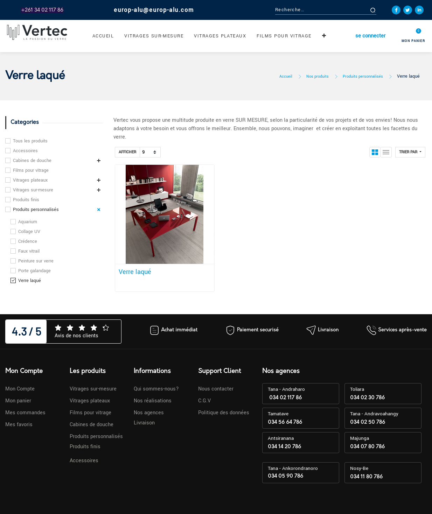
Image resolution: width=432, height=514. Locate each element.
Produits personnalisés (363, 76)
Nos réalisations (153, 400)
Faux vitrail (29, 251)
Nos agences (149, 412)
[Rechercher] (380, 10)
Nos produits (317, 76)
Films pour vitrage (31, 170)
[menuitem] (103, 36)
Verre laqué (408, 76)
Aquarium (27, 222)
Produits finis (26, 200)
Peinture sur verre (36, 261)
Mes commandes (25, 412)
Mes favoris (19, 424)
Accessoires (25, 151)
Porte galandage (34, 271)
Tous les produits (30, 141)
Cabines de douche (32, 160)
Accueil (285, 76)
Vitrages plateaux (30, 180)
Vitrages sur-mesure (33, 190)
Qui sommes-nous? (156, 389)
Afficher (127, 152)
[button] (324, 36)
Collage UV (29, 231)
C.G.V (204, 400)
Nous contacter (216, 389)
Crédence (27, 241)
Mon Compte (20, 389)
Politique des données (223, 412)
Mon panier (18, 400)
